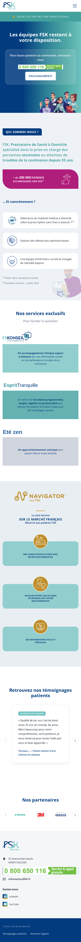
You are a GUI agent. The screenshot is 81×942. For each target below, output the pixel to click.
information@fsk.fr (40, 76)
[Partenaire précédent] (6, 815)
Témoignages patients (15, 933)
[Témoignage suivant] (75, 740)
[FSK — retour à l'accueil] (9, 5)
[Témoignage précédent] (6, 740)
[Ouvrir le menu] (74, 5)
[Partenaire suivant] (75, 815)
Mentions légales (39, 933)
